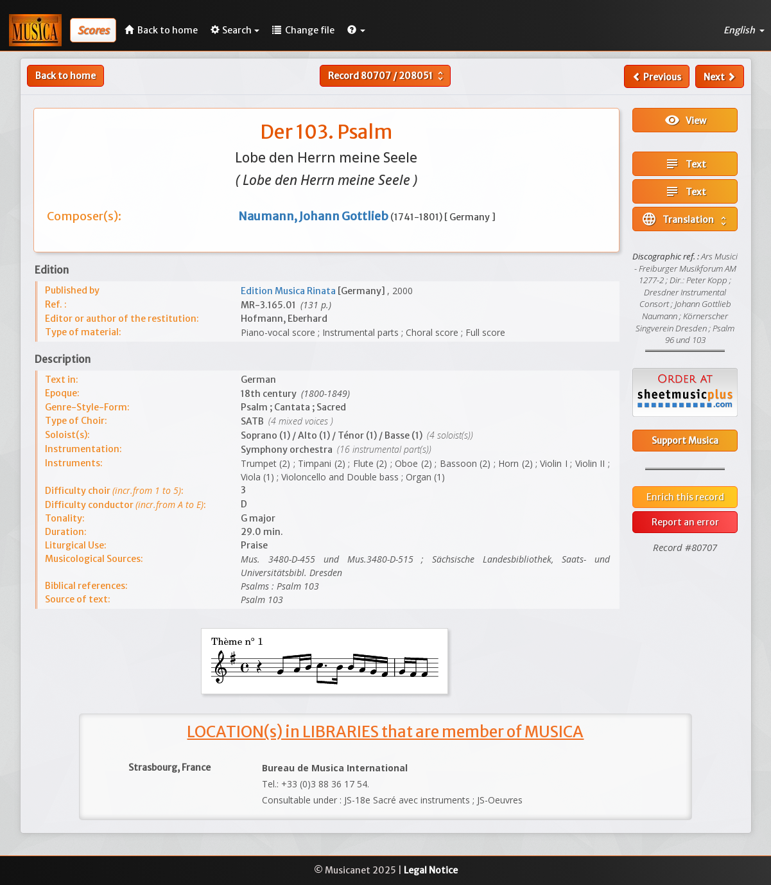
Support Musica (685, 440)
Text (685, 163)
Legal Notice (431, 870)
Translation (685, 219)
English (744, 30)
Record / (387, 76)
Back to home (65, 76)
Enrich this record (685, 497)
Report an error (685, 522)
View (685, 120)
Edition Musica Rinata (289, 291)
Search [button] (235, 30)
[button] (356, 30)
